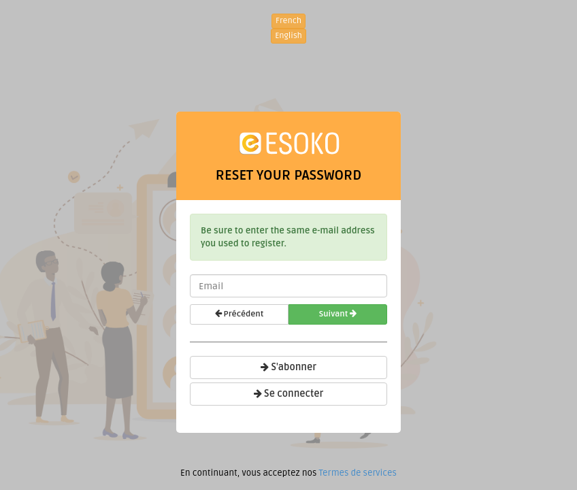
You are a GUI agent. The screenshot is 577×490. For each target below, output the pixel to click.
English (288, 36)
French (288, 21)
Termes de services (357, 473)
